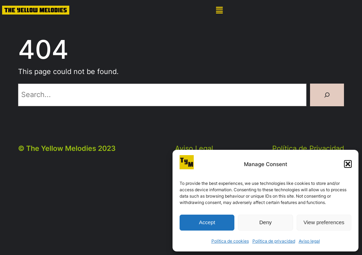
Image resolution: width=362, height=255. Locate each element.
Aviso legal (309, 241)
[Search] (327, 95)
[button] (347, 164)
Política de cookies (230, 241)
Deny (265, 222)
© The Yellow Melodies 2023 (67, 148)
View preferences (324, 222)
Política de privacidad (273, 241)
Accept (207, 222)
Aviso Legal (194, 148)
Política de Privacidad (308, 148)
